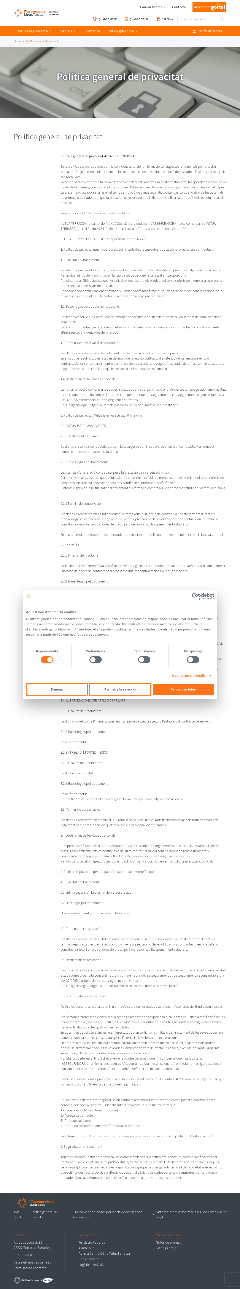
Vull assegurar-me (33, 31)
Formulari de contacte (30, 1268)
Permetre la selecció (120, 689)
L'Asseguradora (121, 31)
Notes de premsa (168, 1242)
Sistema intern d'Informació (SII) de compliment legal (191, 1215)
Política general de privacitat (42, 41)
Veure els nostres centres (32, 1262)
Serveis (66, 31)
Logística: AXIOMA (91, 1264)
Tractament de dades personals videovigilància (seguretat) (108, 1215)
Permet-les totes (183, 689)
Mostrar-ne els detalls (189, 675)
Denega (57, 689)
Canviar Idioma (151, 7)
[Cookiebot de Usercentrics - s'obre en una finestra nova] (195, 596)
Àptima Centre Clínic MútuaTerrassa (104, 1253)
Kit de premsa (166, 1248)
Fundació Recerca (92, 1242)
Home (17, 41)
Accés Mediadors (207, 31)
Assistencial (87, 1248)
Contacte (179, 7)
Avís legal (17, 1215)
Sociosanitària (89, 1259)
